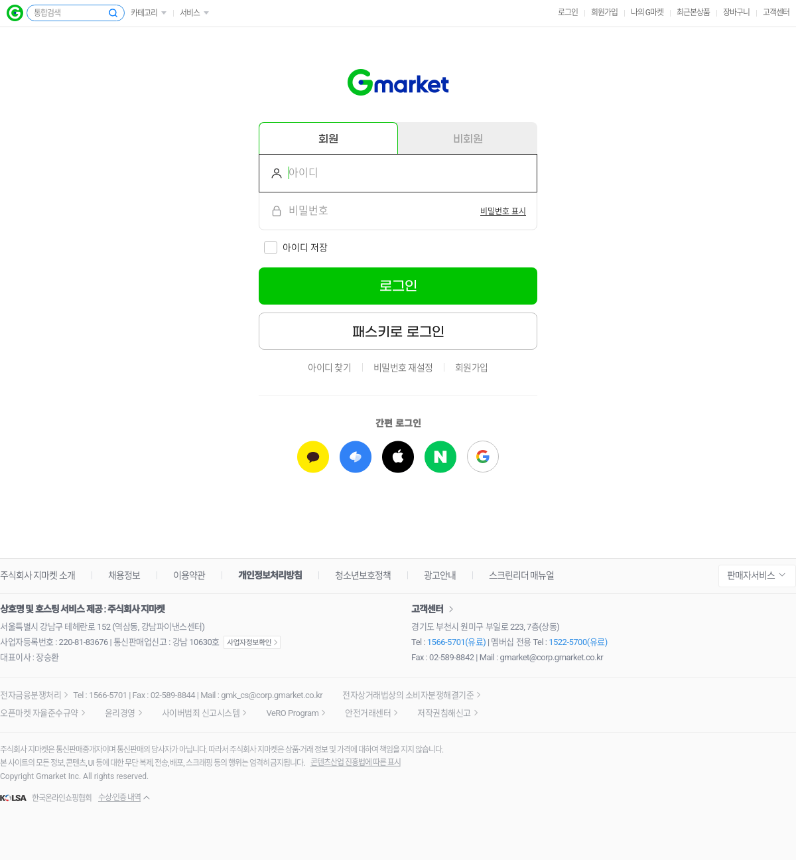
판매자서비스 (751, 575)
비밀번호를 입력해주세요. (271, 211)
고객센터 (776, 12)
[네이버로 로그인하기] (440, 457)
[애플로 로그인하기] (398, 457)
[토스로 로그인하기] (355, 457)
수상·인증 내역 (119, 797)
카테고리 (144, 13)
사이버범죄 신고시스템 (201, 713)
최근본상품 (693, 12)
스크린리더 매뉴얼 (521, 575)
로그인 (568, 12)
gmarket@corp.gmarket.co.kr (552, 657)
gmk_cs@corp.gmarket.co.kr (271, 695)
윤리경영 (120, 713)
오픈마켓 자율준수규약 (39, 713)
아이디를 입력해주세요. (271, 173)
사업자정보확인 (252, 642)
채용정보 (124, 575)
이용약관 (189, 575)
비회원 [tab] (468, 138)
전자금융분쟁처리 (30, 695)
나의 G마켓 (647, 12)
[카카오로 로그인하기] (313, 457)
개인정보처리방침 (270, 575)
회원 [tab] (328, 138)
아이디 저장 (305, 247)
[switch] (503, 211)
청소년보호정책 (363, 575)
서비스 (190, 13)
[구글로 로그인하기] (483, 457)
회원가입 (604, 12)
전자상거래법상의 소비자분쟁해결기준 (408, 695)
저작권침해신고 (444, 713)
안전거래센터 (368, 713)
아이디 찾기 (329, 367)
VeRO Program (292, 713)
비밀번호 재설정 (403, 367)
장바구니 (736, 12)
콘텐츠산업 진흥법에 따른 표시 (355, 762)
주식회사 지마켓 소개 (37, 575)
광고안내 (440, 575)
